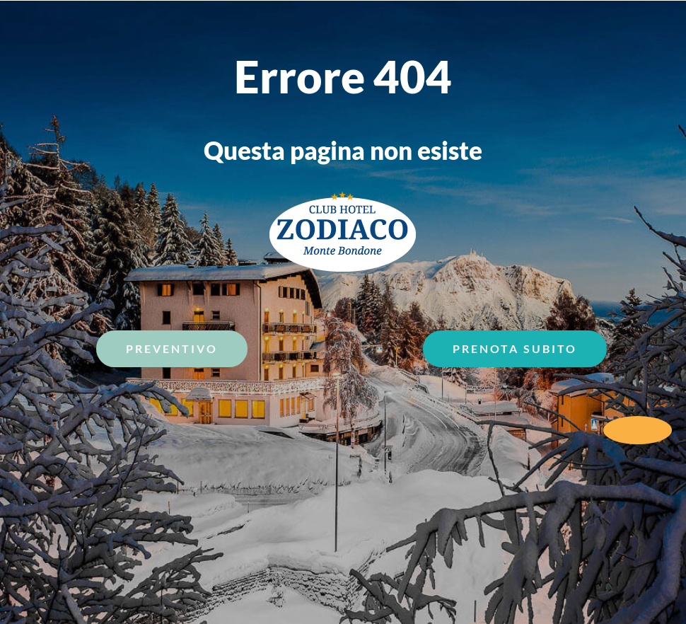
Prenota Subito (515, 348)
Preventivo (172, 348)
